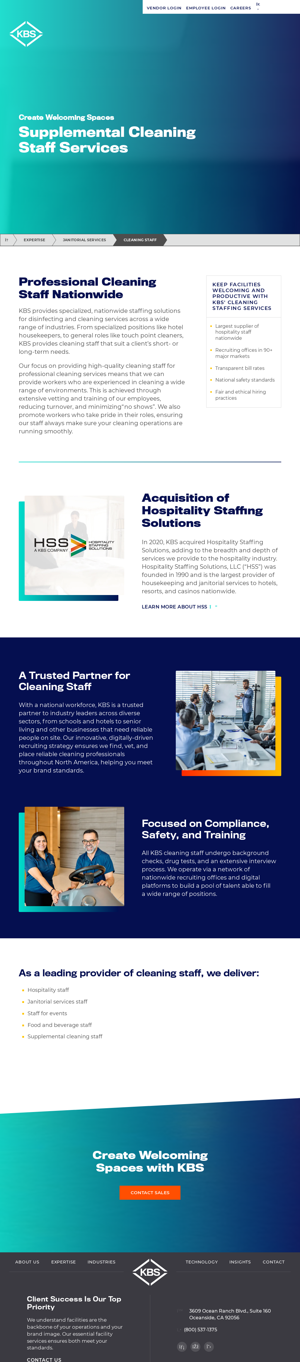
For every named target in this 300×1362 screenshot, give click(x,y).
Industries (101, 1263)
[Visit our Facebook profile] (195, 1348)
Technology (202, 1263)
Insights (240, 1263)
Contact (274, 1263)
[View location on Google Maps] (224, 1311)
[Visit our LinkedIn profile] (182, 1348)
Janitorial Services (84, 240)
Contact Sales (150, 1192)
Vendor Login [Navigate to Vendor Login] (21, 8)
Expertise (34, 240)
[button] (115, 8)
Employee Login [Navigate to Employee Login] (63, 8)
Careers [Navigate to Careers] (98, 8)
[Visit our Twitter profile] (209, 1348)
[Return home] (6, 240)
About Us (27, 1263)
